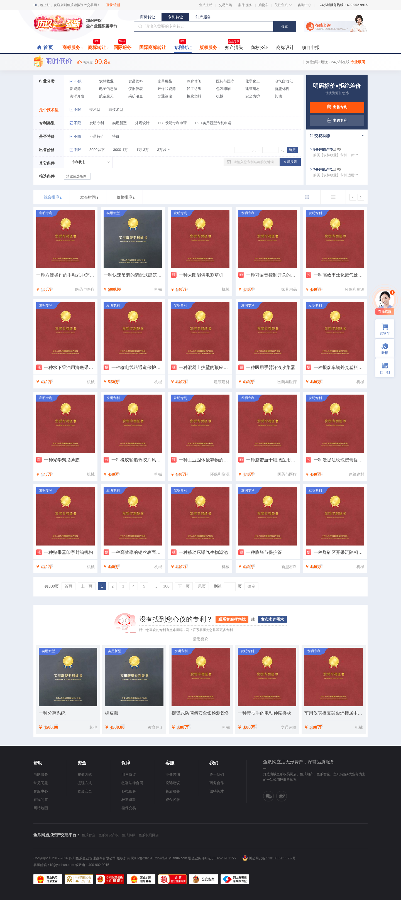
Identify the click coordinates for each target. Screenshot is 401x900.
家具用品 (165, 81)
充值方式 (84, 774)
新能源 (75, 89)
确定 (251, 586)
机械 (219, 96)
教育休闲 (194, 81)
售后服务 (172, 791)
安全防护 (252, 96)
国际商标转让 (152, 47)
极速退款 (128, 800)
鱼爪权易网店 (149, 835)
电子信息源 (108, 89)
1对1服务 (128, 791)
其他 (278, 96)
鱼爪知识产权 (109, 835)
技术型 (94, 109)
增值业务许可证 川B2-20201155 (212, 858)
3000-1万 (120, 150)
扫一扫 (382, 367)
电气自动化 (284, 81)
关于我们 (216, 774)
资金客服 (172, 800)
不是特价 (96, 136)
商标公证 (259, 47)
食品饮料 (135, 81)
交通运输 (165, 96)
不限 (78, 81)
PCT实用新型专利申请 (213, 123)
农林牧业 (106, 81)
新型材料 (282, 89)
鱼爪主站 (205, 5)
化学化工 (252, 81)
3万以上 (163, 150)
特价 (115, 136)
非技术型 (116, 109)
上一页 (86, 586)
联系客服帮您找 (232, 619)
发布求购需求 (272, 619)
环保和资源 (167, 89)
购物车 (263, 5)
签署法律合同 (132, 783)
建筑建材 (252, 89)
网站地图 (40, 808)
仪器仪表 (135, 89)
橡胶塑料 (194, 96)
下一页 (184, 586)
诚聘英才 (216, 791)
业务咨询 (172, 774)
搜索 (284, 26)
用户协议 (128, 774)
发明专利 (96, 123)
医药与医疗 (225, 81)
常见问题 (40, 783)
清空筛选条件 (76, 176)
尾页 (202, 586)
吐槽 (385, 353)
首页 (48, 47)
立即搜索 (290, 162)
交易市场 (225, 5)
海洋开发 (77, 96)
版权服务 (209, 47)
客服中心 (40, 791)
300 (166, 586)
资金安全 (84, 791)
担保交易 (128, 808)
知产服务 (203, 17)
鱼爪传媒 (128, 835)
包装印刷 (223, 89)
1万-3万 (142, 150)
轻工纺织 (194, 89)
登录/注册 (113, 5)
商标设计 (285, 47)
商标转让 (147, 17)
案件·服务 (245, 5)
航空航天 (106, 96)
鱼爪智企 (88, 835)
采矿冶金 (135, 96)
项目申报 (311, 47)
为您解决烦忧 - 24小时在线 (335, 62)
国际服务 (122, 46)
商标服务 (72, 47)
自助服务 (40, 774)
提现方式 (84, 783)
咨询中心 (304, 5)
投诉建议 (172, 783)
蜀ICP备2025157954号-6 (149, 858)
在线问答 (40, 800)
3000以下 (97, 150)
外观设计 (142, 123)
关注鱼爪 (283, 5)
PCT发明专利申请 (172, 123)
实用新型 (119, 123)
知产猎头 (234, 46)
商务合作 (216, 783)
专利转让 (175, 17)
